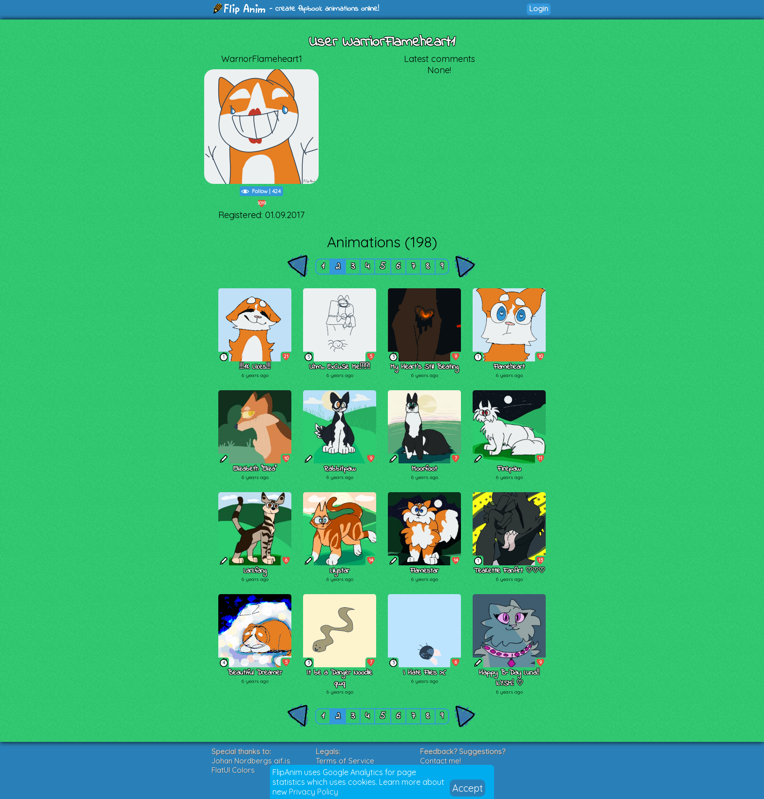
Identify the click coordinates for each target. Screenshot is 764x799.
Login (538, 8)
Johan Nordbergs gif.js (250, 760)
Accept (467, 788)
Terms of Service (345, 760)
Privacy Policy (313, 792)
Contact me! (440, 760)
